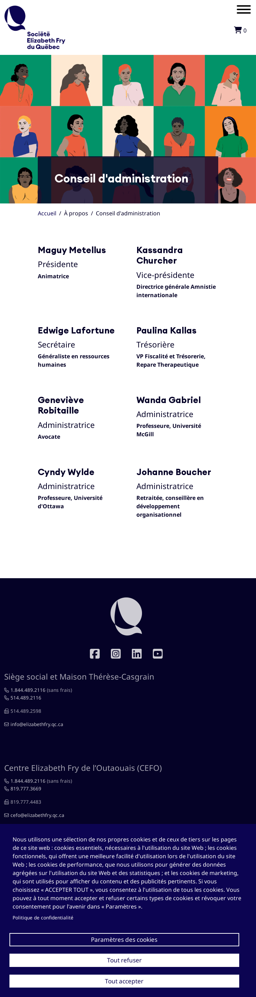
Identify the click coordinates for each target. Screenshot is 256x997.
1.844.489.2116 (27, 690)
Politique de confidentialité (43, 917)
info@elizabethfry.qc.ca (36, 724)
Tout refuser (124, 960)
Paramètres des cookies (124, 939)
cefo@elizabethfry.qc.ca (37, 815)
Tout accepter (124, 981)
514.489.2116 (25, 697)
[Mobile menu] (244, 10)
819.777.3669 (25, 788)
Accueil (47, 213)
